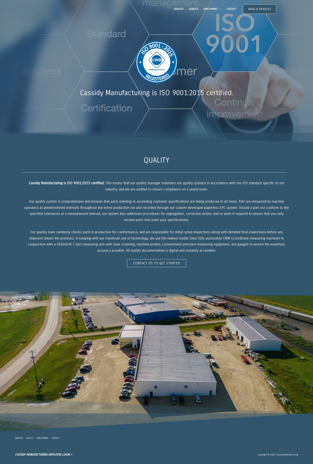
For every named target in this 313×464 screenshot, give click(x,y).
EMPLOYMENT (212, 9)
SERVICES (179, 9)
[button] (259, 9)
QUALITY (193, 9)
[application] (219, 9)
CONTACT (231, 9)
